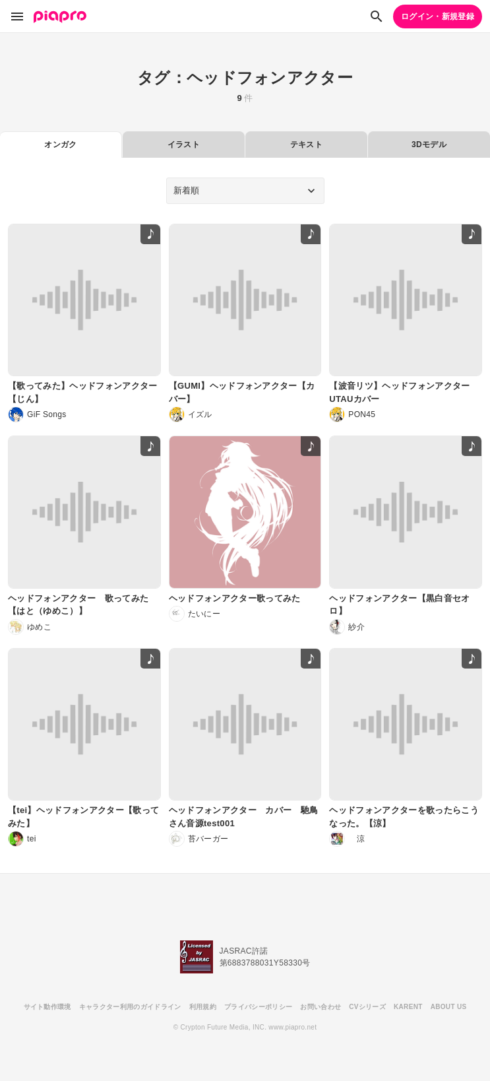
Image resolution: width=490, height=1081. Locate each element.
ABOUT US (449, 1006)
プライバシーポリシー (258, 1006)
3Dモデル (429, 144)
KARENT (408, 1006)
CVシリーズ (367, 1006)
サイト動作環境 (47, 1006)
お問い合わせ (320, 1006)
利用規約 (202, 1006)
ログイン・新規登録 (437, 16)
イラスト (184, 144)
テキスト (306, 144)
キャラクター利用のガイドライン (130, 1006)
